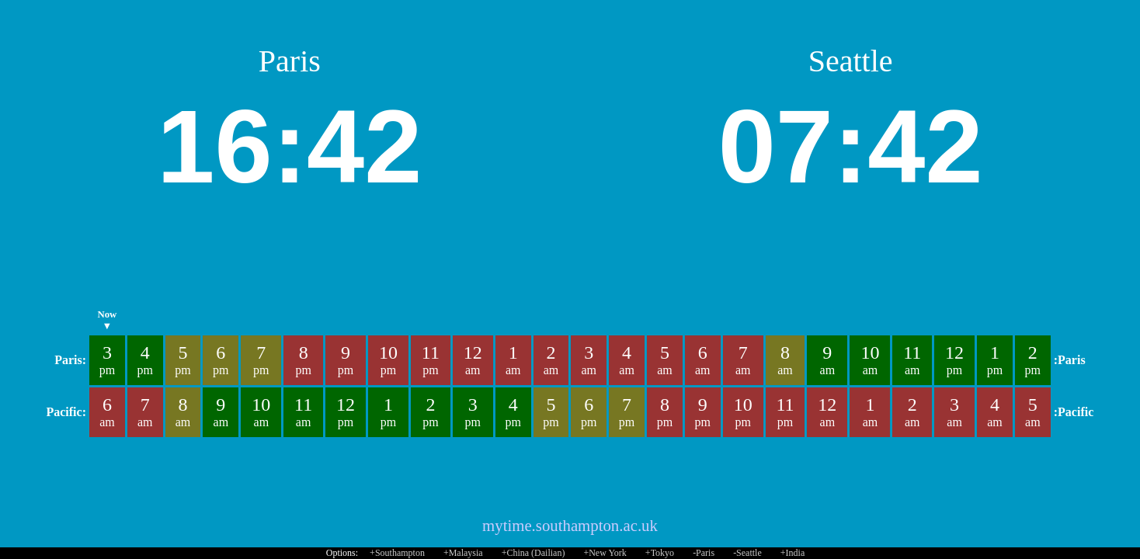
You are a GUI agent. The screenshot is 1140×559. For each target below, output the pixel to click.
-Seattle (747, 552)
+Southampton (397, 552)
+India (792, 552)
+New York (604, 552)
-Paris (703, 552)
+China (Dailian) (533, 552)
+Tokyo (659, 552)
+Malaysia (463, 552)
